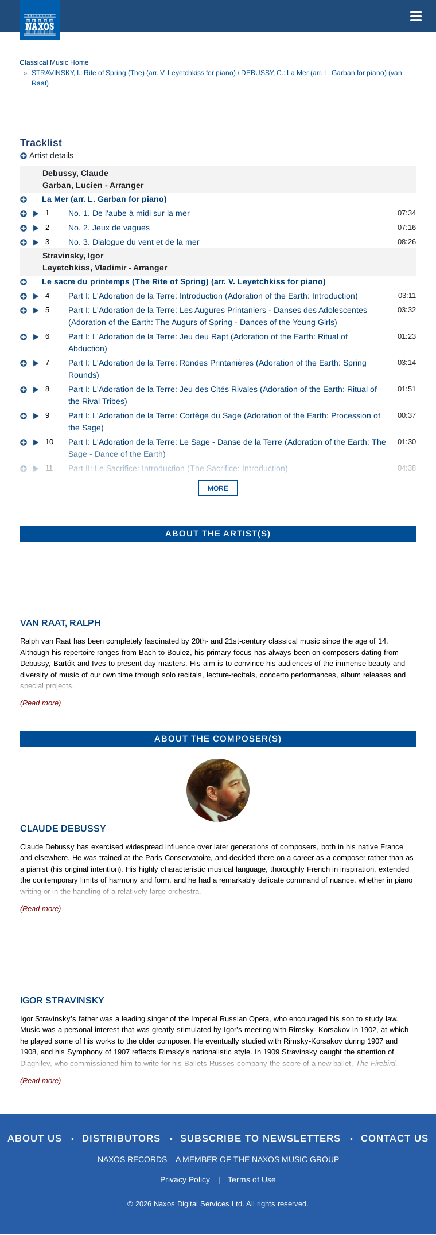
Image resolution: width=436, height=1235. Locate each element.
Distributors (123, 1138)
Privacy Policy (185, 1179)
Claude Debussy (63, 828)
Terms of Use (252, 1179)
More (218, 488)
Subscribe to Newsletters (263, 1138)
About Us (36, 1138)
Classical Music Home (54, 62)
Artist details (51, 155)
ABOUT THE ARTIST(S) (218, 533)
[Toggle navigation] (413, 16)
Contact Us (395, 1138)
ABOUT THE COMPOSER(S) (218, 738)
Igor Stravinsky (62, 1000)
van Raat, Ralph (60, 623)
